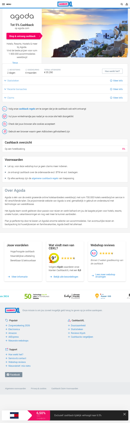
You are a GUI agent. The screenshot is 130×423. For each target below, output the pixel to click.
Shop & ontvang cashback (22, 36)
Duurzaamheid (78, 325)
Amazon (12, 333)
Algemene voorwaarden (15, 388)
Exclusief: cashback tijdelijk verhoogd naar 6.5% (78, 415)
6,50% (41, 413)
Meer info (118, 80)
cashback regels (27, 108)
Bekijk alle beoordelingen (66, 277)
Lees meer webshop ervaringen (105, 275)
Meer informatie (20, 277)
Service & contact (17, 358)
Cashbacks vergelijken (82, 337)
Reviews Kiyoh (78, 333)
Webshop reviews (17, 362)
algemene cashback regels (45, 178)
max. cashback (41, 417)
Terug (15, 62)
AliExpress (13, 337)
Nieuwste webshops (18, 340)
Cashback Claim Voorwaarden (64, 388)
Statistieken (77, 329)
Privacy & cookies (38, 388)
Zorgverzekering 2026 (19, 325)
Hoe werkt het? (15, 354)
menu (6, 4)
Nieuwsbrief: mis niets (19, 366)
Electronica (14, 329)
